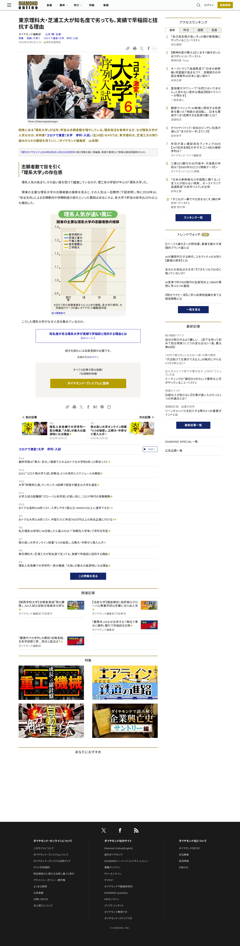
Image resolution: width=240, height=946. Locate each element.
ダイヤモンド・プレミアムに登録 (88, 383)
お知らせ (183, 867)
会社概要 (184, 854)
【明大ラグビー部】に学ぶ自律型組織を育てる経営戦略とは (193, 296)
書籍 (117, 6)
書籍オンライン (112, 867)
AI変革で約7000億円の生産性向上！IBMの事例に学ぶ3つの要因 (193, 284)
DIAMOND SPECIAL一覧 (181, 441)
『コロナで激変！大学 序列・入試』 (68, 135)
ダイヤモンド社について (192, 840)
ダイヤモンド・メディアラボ (118, 918)
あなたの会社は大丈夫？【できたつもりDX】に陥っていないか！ (193, 271)
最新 (172, 30)
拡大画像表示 (58, 313)
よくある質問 (40, 886)
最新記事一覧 (193, 425)
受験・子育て (33, 38)
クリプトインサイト (114, 905)
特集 (103, 6)
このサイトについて (43, 848)
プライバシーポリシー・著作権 (49, 880)
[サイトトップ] (39, 6)
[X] (103, 831)
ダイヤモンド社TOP (189, 848)
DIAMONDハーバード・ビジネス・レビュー (126, 861)
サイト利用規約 (41, 867)
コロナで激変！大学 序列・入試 (60, 38)
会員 (214, 30)
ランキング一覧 (193, 217)
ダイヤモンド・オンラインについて (52, 840)
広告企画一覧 (173, 450)
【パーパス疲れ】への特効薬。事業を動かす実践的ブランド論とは (193, 245)
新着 (61, 6)
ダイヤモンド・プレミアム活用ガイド (52, 861)
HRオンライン (111, 899)
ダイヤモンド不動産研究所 (118, 886)
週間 (200, 30)
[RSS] (136, 831)
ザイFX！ (109, 880)
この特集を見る (88, 576)
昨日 (186, 30)
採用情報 (184, 861)
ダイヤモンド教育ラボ (115, 912)
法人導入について (43, 905)
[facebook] (120, 831)
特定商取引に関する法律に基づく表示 (53, 873)
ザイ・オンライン (113, 873)
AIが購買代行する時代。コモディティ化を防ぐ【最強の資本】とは (193, 258)
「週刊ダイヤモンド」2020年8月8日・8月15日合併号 (47, 152)
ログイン (197, 6)
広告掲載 (38, 892)
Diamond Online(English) (118, 848)
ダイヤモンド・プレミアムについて (50, 854)
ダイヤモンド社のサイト (118, 840)
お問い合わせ (40, 899)
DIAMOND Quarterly (116, 892)
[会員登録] (213, 6)
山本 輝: (53, 34)
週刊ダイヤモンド (113, 854)
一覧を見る (193, 309)
